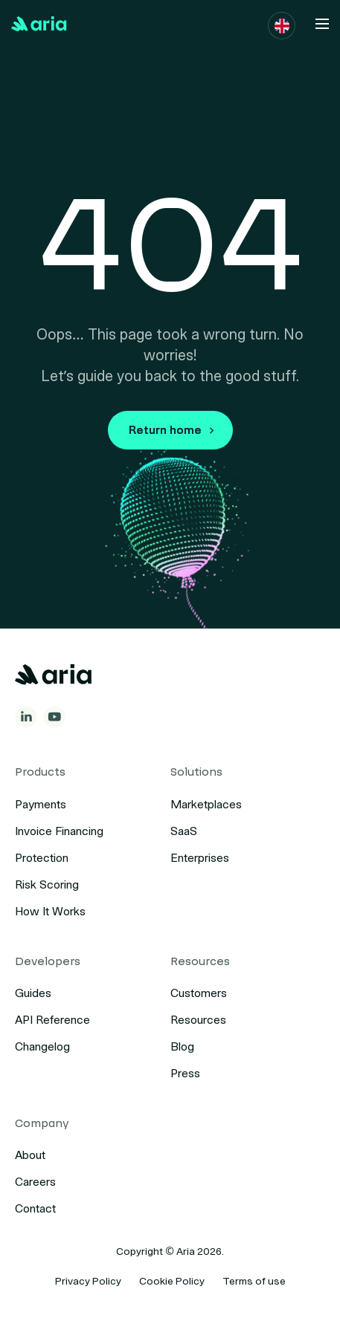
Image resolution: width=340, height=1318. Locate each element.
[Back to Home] (39, 23)
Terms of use (254, 1281)
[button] (282, 26)
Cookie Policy (172, 1281)
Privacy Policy (88, 1281)
